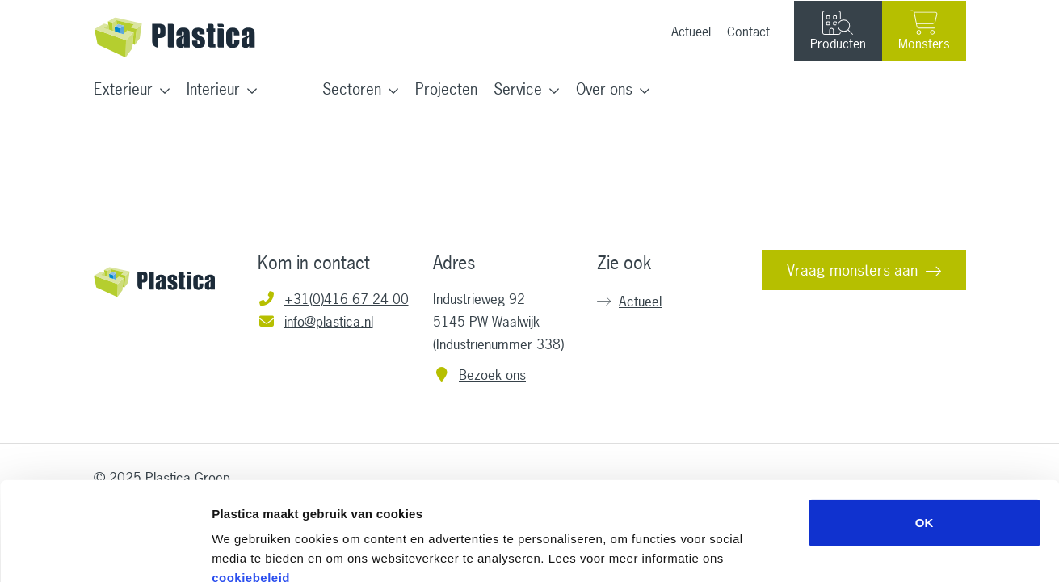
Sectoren (351, 88)
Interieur (213, 88)
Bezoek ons (480, 374)
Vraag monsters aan (852, 269)
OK (924, 429)
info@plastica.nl (315, 321)
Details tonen (872, 550)
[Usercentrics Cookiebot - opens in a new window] (104, 550)
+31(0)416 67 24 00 (333, 298)
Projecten (446, 88)
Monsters (924, 31)
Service (518, 88)
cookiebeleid (251, 484)
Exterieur (123, 88)
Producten (838, 32)
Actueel (691, 31)
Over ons (604, 88)
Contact (748, 31)
